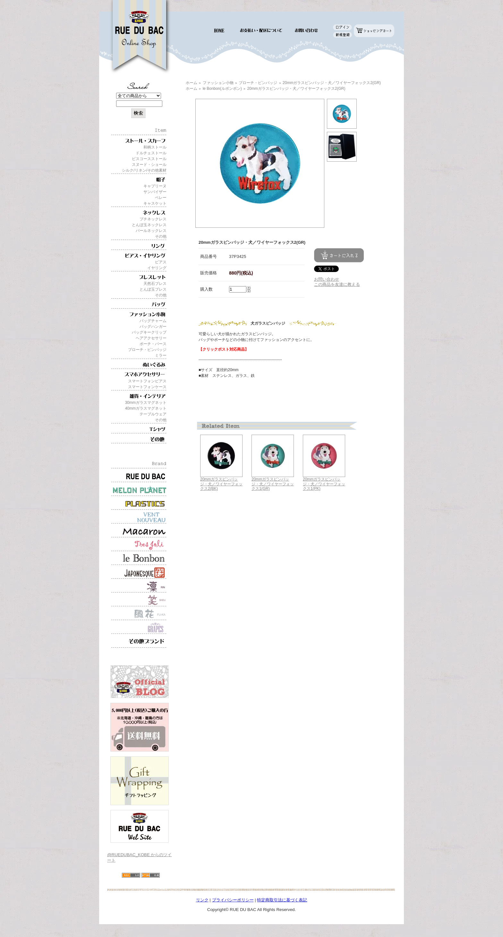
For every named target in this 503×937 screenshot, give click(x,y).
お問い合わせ (326, 279)
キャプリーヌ (154, 186)
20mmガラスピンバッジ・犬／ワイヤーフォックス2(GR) (332, 83)
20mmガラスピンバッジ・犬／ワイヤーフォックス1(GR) (273, 484)
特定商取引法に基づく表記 (282, 900)
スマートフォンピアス (147, 381)
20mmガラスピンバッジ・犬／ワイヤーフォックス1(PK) (324, 484)
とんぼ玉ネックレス (149, 225)
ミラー (160, 355)
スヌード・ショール (149, 164)
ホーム (191, 83)
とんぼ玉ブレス (153, 289)
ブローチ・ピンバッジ (147, 349)
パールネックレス (151, 230)
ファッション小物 (218, 83)
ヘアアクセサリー (151, 338)
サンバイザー (154, 192)
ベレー (160, 197)
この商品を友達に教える (337, 284)
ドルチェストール (151, 153)
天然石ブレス (154, 283)
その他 (160, 236)
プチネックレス (153, 219)
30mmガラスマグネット (145, 402)
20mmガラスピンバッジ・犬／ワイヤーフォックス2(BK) (221, 484)
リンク (202, 900)
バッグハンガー (153, 326)
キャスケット (154, 203)
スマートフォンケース (147, 387)
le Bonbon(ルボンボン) (222, 88)
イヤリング (156, 268)
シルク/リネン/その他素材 (144, 170)
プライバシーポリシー (233, 900)
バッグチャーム (153, 321)
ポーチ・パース (153, 344)
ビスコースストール (149, 159)
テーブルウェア (153, 414)
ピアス (160, 262)
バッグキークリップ (149, 332)
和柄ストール (154, 147)
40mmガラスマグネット (145, 408)
